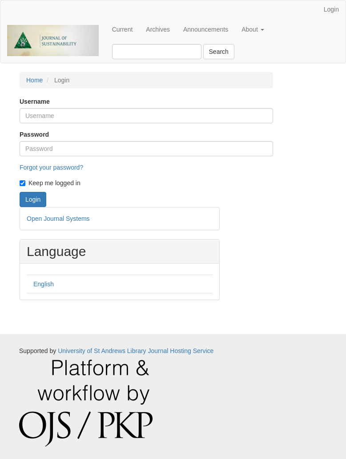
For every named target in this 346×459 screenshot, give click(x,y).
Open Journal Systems (58, 218)
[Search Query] (156, 51)
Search (219, 51)
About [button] (252, 29)
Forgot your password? (51, 167)
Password (34, 134)
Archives (158, 29)
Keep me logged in (50, 183)
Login (331, 9)
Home (34, 80)
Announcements (205, 29)
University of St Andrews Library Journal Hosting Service (135, 350)
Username (35, 101)
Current (122, 29)
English (43, 284)
